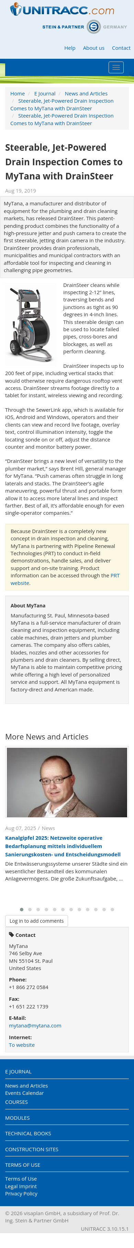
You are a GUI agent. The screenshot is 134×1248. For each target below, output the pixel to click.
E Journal (45, 93)
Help (69, 47)
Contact (121, 47)
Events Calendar (24, 1092)
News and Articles (86, 93)
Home (17, 93)
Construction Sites (31, 1149)
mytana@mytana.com (35, 1025)
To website (22, 1044)
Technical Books (28, 1133)
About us (93, 47)
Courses (16, 1101)
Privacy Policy (21, 1193)
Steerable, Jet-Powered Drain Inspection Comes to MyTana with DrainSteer (62, 104)
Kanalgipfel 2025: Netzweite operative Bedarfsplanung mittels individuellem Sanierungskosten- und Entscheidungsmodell (63, 846)
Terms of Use (22, 1164)
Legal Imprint (21, 1186)
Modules (17, 1117)
